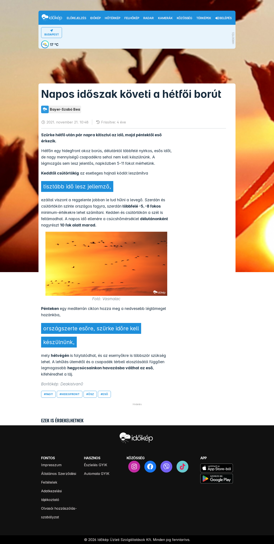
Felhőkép (131, 18)
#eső (104, 394)
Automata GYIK (96, 473)
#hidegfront (70, 394)
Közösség (184, 18)
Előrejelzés (76, 18)
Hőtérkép (112, 18)
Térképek (203, 18)
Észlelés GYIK (95, 465)
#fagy (48, 394)
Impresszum (51, 465)
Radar (148, 18)
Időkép (95, 18)
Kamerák (165, 18)
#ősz (90, 394)
